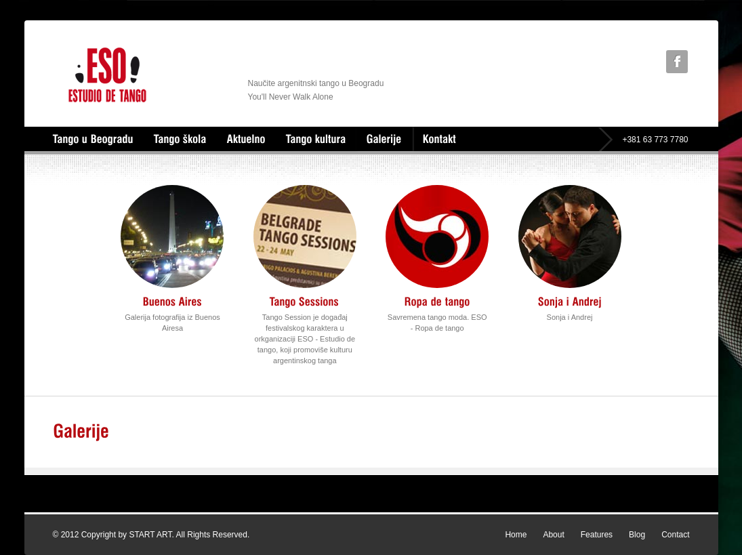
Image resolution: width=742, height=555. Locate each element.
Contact (675, 534)
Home (516, 534)
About (553, 534)
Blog (637, 534)
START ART (150, 534)
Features (597, 534)
